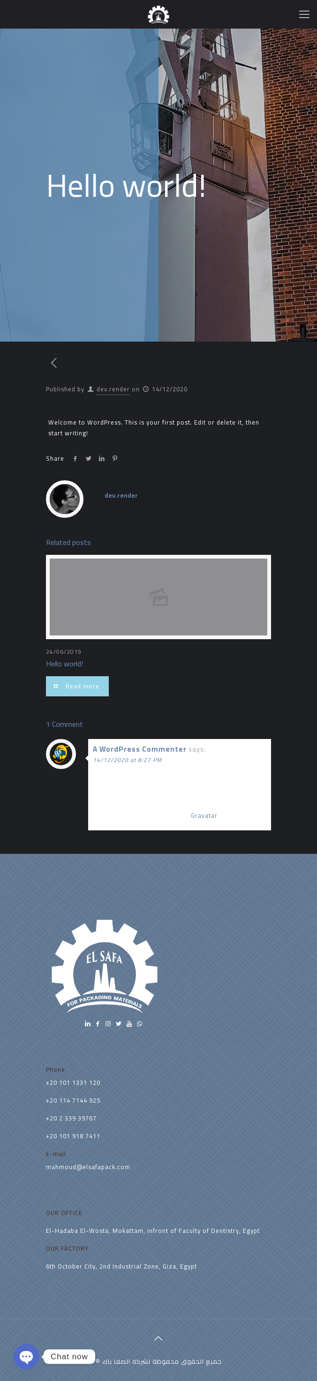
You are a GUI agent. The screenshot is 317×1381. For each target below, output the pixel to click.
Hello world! (64, 664)
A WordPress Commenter (140, 749)
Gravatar (204, 815)
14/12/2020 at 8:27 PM (127, 759)
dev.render (113, 389)
